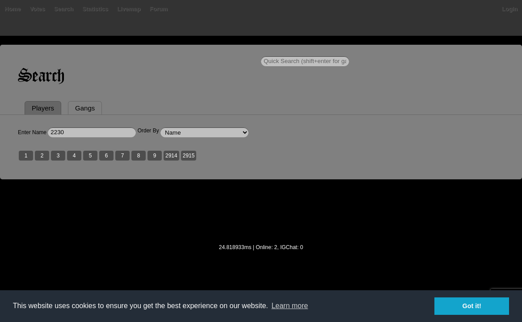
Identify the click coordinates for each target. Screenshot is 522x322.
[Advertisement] (261, 260)
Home (50, 51)
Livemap (190, 51)
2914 (209, 198)
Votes (97, 51)
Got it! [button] (472, 305)
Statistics (156, 51)
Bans (74, 51)
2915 (226, 198)
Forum (219, 51)
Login (472, 51)
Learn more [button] (289, 305)
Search (124, 51)
